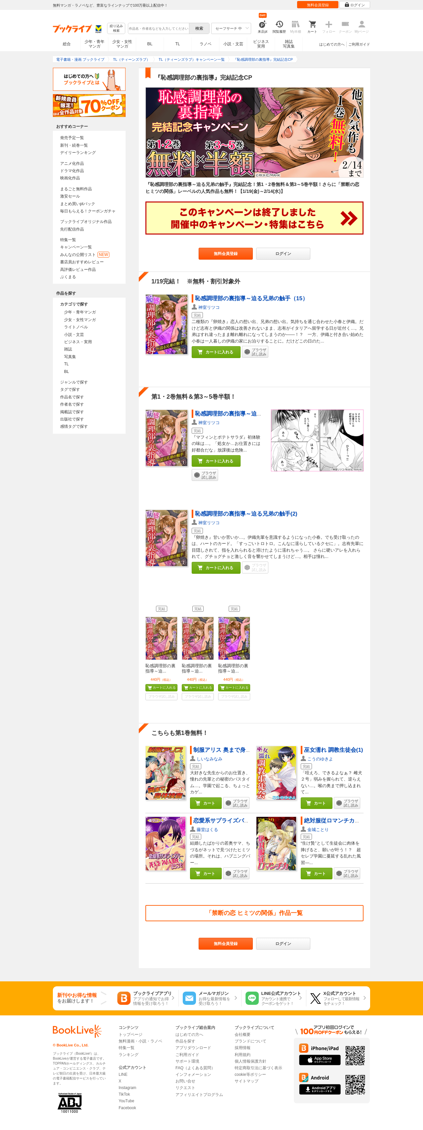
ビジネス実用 (261, 44)
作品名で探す (72, 397)
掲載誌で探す (72, 412)
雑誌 (68, 349)
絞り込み (116, 28)
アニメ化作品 (72, 163)
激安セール (70, 196)
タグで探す (70, 389)
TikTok (124, 1094)
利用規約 (242, 1054)
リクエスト (185, 1087)
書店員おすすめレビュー (82, 262)
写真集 (70, 356)
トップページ (130, 1034)
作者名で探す (72, 404)
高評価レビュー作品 (78, 269)
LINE (123, 1074)
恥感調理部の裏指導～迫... (160, 668)
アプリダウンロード (193, 1047)
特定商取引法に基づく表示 (258, 1068)
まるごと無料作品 (76, 189)
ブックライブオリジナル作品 (86, 221)
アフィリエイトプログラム (199, 1094)
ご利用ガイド (359, 44)
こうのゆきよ (320, 758)
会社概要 (242, 1034)
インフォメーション (193, 1074)
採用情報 (242, 1047)
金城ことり (318, 829)
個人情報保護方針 (250, 1061)
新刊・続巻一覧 (74, 145)
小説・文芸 (233, 44)
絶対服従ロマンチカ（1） (336, 821)
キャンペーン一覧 (76, 247)
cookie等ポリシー (250, 1074)
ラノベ (206, 44)
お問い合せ (185, 1081)
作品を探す (185, 1041)
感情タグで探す (74, 426)
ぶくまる (68, 276)
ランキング (128, 1054)
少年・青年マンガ (94, 44)
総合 (67, 44)
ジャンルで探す (74, 382)
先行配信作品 (72, 229)
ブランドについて (250, 1041)
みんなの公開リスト (84, 255)
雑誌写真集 (289, 44)
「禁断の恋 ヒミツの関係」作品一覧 (254, 913)
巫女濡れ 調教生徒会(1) (333, 750)
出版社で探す (72, 419)
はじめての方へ (332, 44)
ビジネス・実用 (78, 342)
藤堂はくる (207, 829)
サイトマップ (246, 1081)
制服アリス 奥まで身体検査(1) (231, 750)
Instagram (127, 1087)
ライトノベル (76, 327)
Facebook (127, 1108)
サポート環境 (187, 1061)
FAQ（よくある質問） (195, 1068)
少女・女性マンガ (122, 44)
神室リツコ (209, 307)
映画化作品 (70, 178)
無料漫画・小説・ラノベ (140, 1041)
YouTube (126, 1101)
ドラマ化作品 (72, 170)
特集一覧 (68, 239)
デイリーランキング (78, 152)
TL (177, 44)
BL (150, 43)
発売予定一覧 (72, 137)
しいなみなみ (209, 758)
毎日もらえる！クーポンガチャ (88, 211)
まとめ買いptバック (77, 203)
